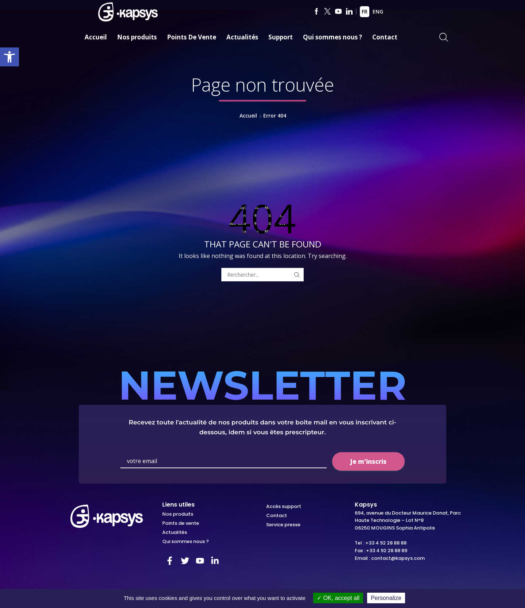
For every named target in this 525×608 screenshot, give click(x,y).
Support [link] (280, 37)
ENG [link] (378, 11)
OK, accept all (338, 598)
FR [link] (365, 11)
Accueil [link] (96, 37)
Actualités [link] (242, 37)
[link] (9, 56)
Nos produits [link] (137, 37)
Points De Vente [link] (191, 37)
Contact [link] (384, 37)
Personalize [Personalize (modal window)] (386, 598)
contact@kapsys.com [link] (398, 558)
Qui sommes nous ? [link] (332, 37)
